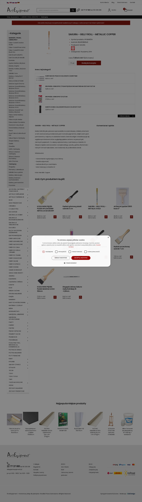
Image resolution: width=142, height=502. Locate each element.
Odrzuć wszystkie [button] (61, 258)
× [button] (108, 237)
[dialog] (71, 251)
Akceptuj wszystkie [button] (80, 258)
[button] (71, 263)
